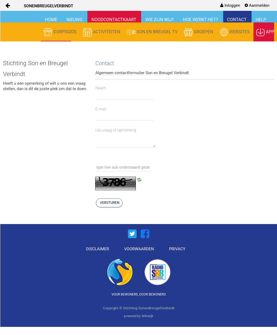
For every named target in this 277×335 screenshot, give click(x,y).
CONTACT (237, 19)
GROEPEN (199, 32)
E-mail (100, 109)
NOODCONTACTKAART (114, 19)
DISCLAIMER (97, 249)
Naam (100, 88)
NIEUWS (74, 19)
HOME (51, 19)
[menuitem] (230, 5)
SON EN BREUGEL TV (153, 32)
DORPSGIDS (61, 32)
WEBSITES (235, 32)
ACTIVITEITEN (102, 32)
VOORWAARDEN (139, 249)
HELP (261, 19)
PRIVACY (177, 249)
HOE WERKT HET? (201, 19)
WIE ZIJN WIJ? (160, 19)
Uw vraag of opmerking (115, 130)
